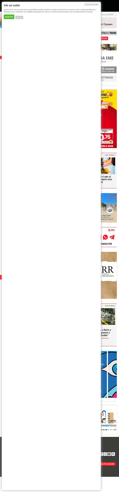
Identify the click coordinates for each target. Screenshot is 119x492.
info (41, 10)
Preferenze (19, 17)
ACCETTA (9, 16)
